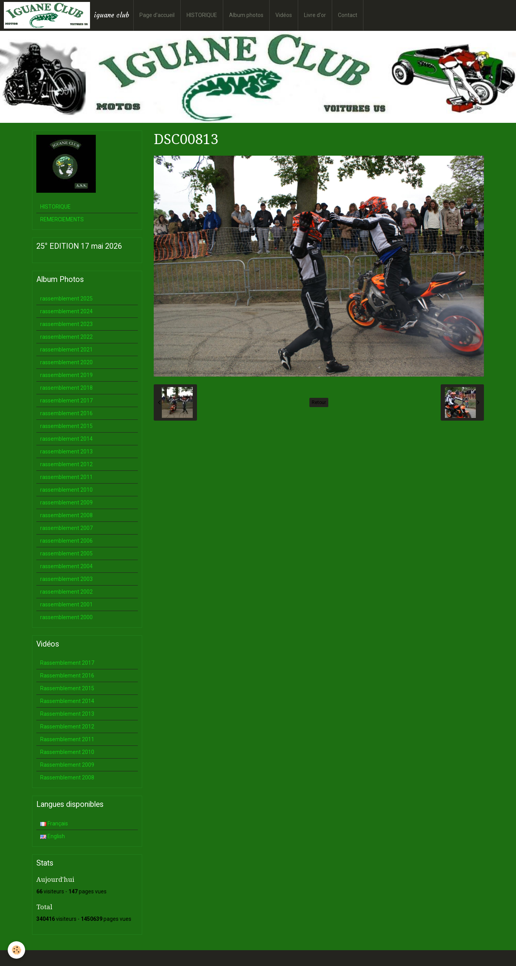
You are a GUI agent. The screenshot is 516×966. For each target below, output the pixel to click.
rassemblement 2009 (66, 502)
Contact (347, 15)
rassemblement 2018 (66, 388)
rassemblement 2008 (66, 515)
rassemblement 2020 (66, 362)
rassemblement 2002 (66, 592)
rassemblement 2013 (66, 451)
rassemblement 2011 (66, 477)
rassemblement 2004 (66, 566)
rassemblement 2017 (66, 400)
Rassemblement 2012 (67, 726)
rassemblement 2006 (66, 541)
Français (54, 823)
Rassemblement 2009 (67, 765)
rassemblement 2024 (66, 311)
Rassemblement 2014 (67, 701)
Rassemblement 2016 (67, 675)
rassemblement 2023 (66, 324)
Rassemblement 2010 (67, 752)
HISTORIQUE (202, 15)
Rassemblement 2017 (67, 663)
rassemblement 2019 (66, 375)
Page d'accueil (157, 15)
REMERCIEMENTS (62, 219)
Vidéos (283, 15)
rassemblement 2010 (66, 490)
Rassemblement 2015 (67, 688)
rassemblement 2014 (66, 439)
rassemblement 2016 (66, 413)
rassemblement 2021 (66, 349)
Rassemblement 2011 (67, 739)
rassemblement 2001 (66, 604)
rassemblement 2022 (66, 337)
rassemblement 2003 (66, 579)
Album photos (246, 15)
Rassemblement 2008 (67, 777)
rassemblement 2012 (66, 464)
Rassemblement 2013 (67, 714)
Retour (319, 402)
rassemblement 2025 (66, 298)
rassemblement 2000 (66, 617)
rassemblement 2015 (66, 426)
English (52, 836)
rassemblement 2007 (66, 528)
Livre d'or (315, 15)
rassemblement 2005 (66, 553)
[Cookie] (16, 950)
